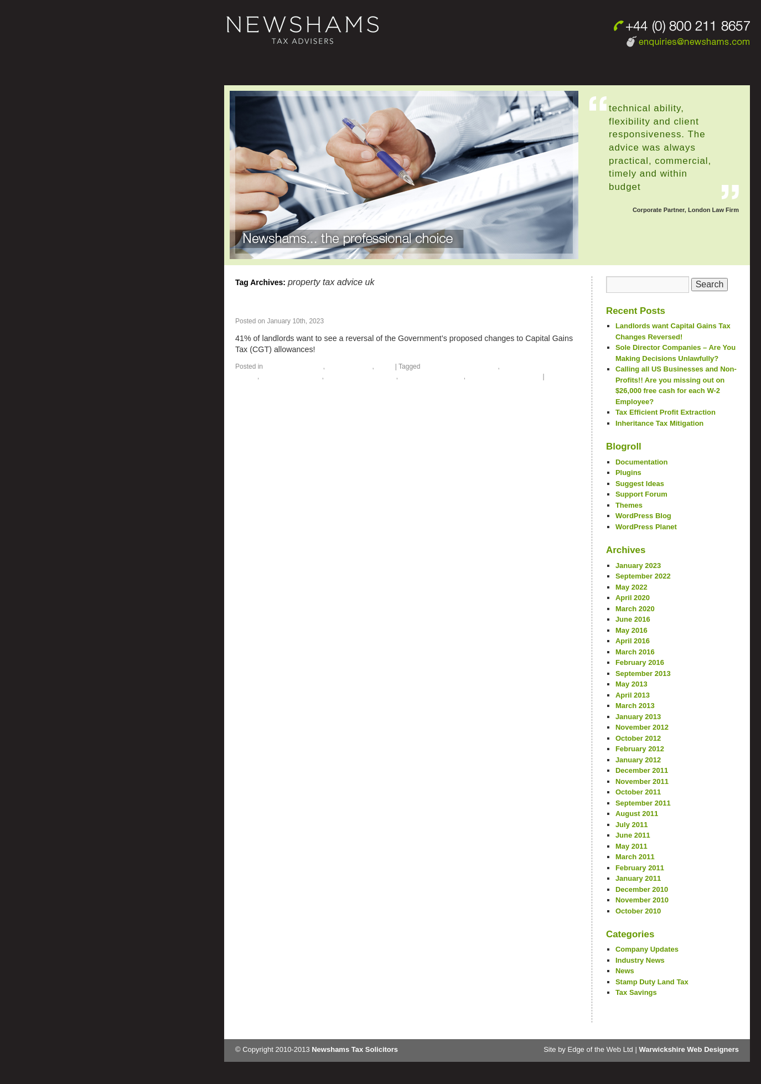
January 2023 (638, 565)
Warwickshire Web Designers (689, 1049)
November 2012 (642, 727)
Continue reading (355, 349)
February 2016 (639, 662)
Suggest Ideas (639, 483)
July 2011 (631, 824)
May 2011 (631, 846)
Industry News (349, 366)
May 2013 (631, 684)
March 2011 (635, 857)
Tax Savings (636, 992)
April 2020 (632, 597)
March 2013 (635, 705)
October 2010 (638, 911)
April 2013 (632, 695)
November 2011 (642, 781)
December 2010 (641, 889)
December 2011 (641, 770)
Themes (629, 505)
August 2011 (636, 813)
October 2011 (638, 792)
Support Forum (641, 494)
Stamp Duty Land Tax (651, 982)
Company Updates (294, 366)
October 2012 (638, 738)
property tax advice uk (360, 376)
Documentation (641, 462)
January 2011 (638, 878)
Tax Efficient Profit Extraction (665, 412)
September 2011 (643, 803)
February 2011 (639, 868)
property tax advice (291, 376)
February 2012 (639, 749)
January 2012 (638, 760)
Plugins (628, 472)
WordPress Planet (646, 527)
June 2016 (632, 619)
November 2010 (642, 900)
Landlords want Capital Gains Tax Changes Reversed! (387, 307)
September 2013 (643, 673)
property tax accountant (460, 366)
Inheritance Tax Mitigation (659, 423)
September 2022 (643, 576)
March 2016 (635, 652)
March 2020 (635, 609)
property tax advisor (431, 376)
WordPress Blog (643, 516)
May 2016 (631, 630)
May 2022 (631, 587)
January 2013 (638, 717)
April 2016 (632, 641)
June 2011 (632, 835)
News (384, 366)
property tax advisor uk (504, 376)
